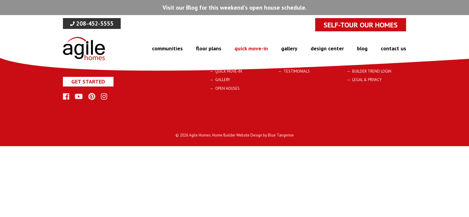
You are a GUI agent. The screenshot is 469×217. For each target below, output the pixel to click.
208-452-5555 (91, 23)
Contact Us (393, 48)
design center (327, 48)
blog (362, 48)
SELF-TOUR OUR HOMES (361, 25)
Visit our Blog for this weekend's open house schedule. (235, 7)
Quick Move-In (251, 48)
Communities (167, 48)
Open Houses (227, 88)
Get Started (88, 81)
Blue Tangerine (281, 135)
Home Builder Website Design (237, 135)
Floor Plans (208, 48)
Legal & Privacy (367, 79)
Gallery (289, 48)
